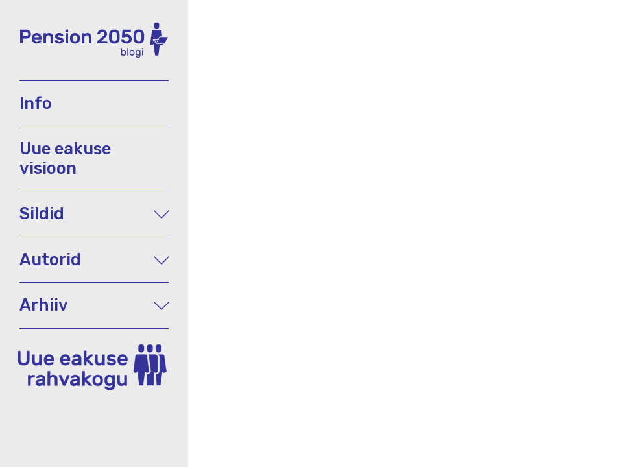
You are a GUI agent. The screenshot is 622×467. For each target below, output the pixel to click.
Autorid (94, 259)
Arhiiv (94, 305)
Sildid (94, 213)
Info (35, 103)
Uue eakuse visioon (65, 158)
